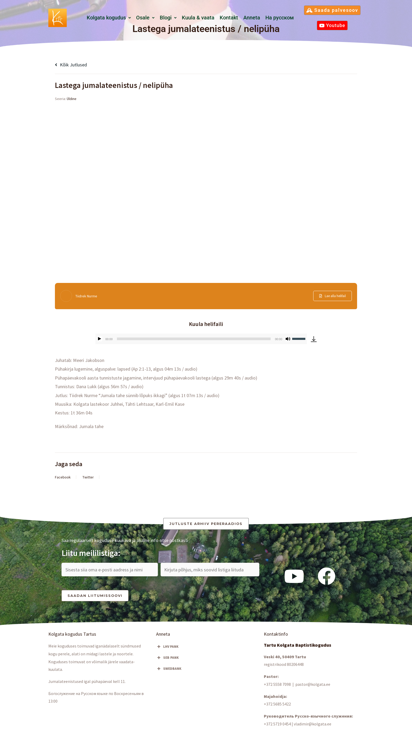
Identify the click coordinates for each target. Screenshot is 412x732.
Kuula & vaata (198, 18)
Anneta (251, 18)
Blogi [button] (168, 18)
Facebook (63, 477)
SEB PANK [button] (167, 657)
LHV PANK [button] (167, 646)
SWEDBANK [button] (168, 668)
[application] (201, 339)
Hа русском (279, 18)
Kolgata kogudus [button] (109, 18)
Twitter (88, 477)
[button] (108, 18)
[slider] (194, 339)
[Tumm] (288, 338)
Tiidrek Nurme (86, 296)
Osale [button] (145, 18)
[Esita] (99, 338)
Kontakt (229, 18)
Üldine (71, 98)
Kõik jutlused (71, 65)
